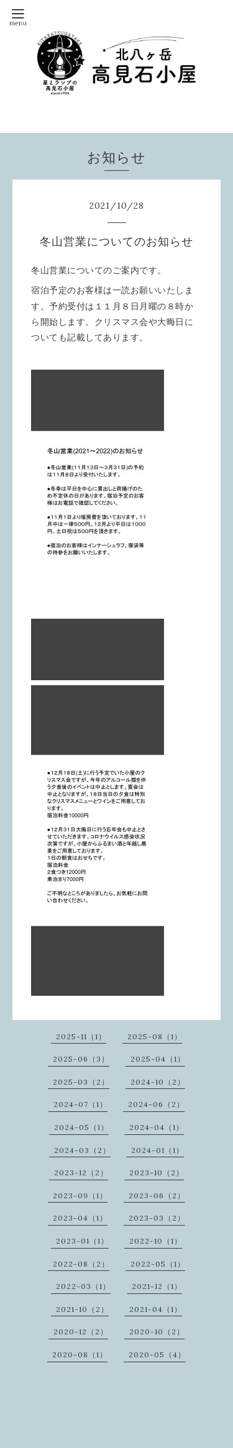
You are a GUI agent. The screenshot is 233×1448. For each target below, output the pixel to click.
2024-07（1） (80, 1104)
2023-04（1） (80, 1218)
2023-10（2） (156, 1172)
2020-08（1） (79, 1354)
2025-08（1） (154, 1036)
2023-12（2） (81, 1172)
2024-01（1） (157, 1150)
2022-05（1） (157, 1263)
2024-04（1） (156, 1127)
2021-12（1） (157, 1286)
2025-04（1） (157, 1058)
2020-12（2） (80, 1331)
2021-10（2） (82, 1309)
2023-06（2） (157, 1195)
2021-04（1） (155, 1309)
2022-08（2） (81, 1263)
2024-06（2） (156, 1104)
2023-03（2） (157, 1218)
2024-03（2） (82, 1150)
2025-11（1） (81, 1036)
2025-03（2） (81, 1081)
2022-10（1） (155, 1240)
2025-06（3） (81, 1058)
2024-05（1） (81, 1127)
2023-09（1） (80, 1195)
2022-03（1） (83, 1286)
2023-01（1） (82, 1240)
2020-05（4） (157, 1354)
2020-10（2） (157, 1331)
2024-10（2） (157, 1081)
